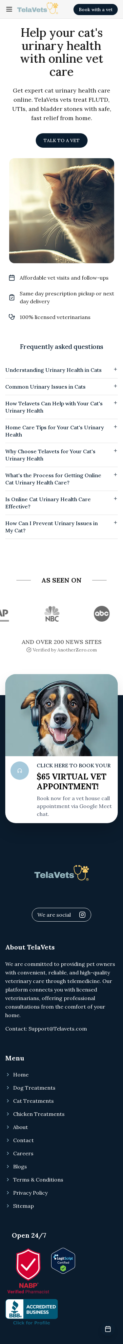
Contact (19, 1140)
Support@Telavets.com (58, 1028)
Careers (19, 1153)
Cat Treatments (29, 1101)
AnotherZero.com (77, 650)
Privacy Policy (26, 1192)
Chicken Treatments (35, 1114)
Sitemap (19, 1206)
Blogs (16, 1166)
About (16, 1127)
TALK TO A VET (62, 140)
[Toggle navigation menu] (9, 9)
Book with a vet (96, 9)
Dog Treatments (30, 1087)
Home (17, 1074)
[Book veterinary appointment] (108, 1329)
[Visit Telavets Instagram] (82, 914)
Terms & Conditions (34, 1179)
